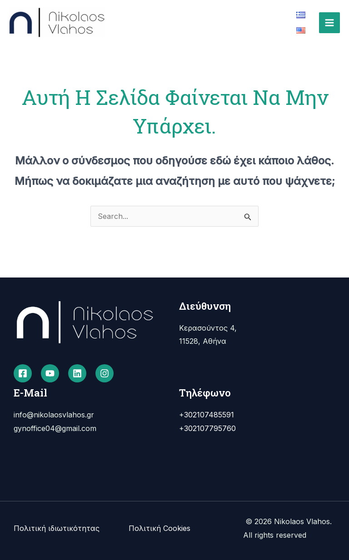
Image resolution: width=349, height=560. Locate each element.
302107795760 (210, 428)
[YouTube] (50, 373)
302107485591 (209, 414)
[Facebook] (23, 373)
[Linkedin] (77, 373)
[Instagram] (104, 373)
